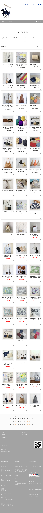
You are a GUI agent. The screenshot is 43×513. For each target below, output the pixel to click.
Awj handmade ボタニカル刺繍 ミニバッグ (8, 255)
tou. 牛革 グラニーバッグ (21, 404)
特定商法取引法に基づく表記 (6, 450)
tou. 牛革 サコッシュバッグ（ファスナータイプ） (7, 212)
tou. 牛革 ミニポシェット (8, 404)
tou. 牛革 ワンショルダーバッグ (7, 170)
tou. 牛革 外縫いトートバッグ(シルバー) (35, 234)
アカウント (39, 0)
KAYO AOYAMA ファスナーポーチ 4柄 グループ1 (21, 384)
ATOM (4, 448)
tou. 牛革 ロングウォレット (21, 254)
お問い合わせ (10, 21)
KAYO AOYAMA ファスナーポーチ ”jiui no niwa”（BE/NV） (7, 362)
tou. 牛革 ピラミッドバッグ (21, 169)
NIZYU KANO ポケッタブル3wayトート (21, 128)
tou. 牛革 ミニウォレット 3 (35, 341)
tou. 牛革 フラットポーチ (35, 148)
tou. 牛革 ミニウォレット (35, 63)
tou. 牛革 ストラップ (21, 84)
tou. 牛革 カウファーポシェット (7, 276)
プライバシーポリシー (5, 451)
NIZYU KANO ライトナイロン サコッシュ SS (7, 149)
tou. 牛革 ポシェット (21, 233)
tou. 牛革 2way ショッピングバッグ (21, 105)
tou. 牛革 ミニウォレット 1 (35, 105)
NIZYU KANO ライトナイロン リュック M (21, 149)
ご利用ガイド (3, 21)
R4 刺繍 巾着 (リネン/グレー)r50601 (35, 191)
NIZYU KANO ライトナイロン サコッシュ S (35, 128)
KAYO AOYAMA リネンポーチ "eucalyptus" (7, 319)
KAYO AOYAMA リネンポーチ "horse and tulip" (35, 277)
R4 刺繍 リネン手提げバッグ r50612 (7, 191)
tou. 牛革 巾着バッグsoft (35, 84)
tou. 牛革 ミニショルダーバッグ (21, 362)
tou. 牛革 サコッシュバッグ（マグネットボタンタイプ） (7, 106)
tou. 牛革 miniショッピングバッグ (35, 170)
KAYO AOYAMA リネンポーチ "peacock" (21, 298)
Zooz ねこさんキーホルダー (21, 276)
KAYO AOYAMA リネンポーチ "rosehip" (7, 298)
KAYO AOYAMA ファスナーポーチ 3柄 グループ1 (21, 212)
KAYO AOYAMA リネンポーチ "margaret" (21, 319)
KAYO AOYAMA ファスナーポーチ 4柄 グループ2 (21, 64)
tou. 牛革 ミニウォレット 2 (21, 341)
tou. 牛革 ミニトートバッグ (35, 383)
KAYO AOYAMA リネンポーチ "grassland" (35, 298)
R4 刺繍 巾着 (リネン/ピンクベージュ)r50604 (21, 191)
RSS (2, 448)
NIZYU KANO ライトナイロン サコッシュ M (7, 341)
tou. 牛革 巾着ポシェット (8, 63)
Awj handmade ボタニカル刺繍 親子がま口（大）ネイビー (35, 212)
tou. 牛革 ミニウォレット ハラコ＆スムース (8, 128)
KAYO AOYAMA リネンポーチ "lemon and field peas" (35, 319)
